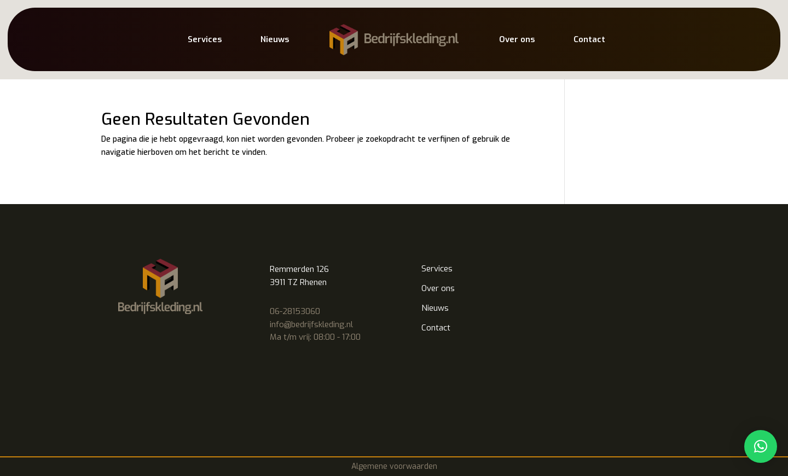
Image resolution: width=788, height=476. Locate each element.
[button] (760, 446)
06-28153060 (295, 311)
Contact (589, 39)
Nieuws (274, 39)
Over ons (517, 39)
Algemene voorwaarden (394, 466)
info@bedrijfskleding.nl (311, 324)
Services (205, 39)
